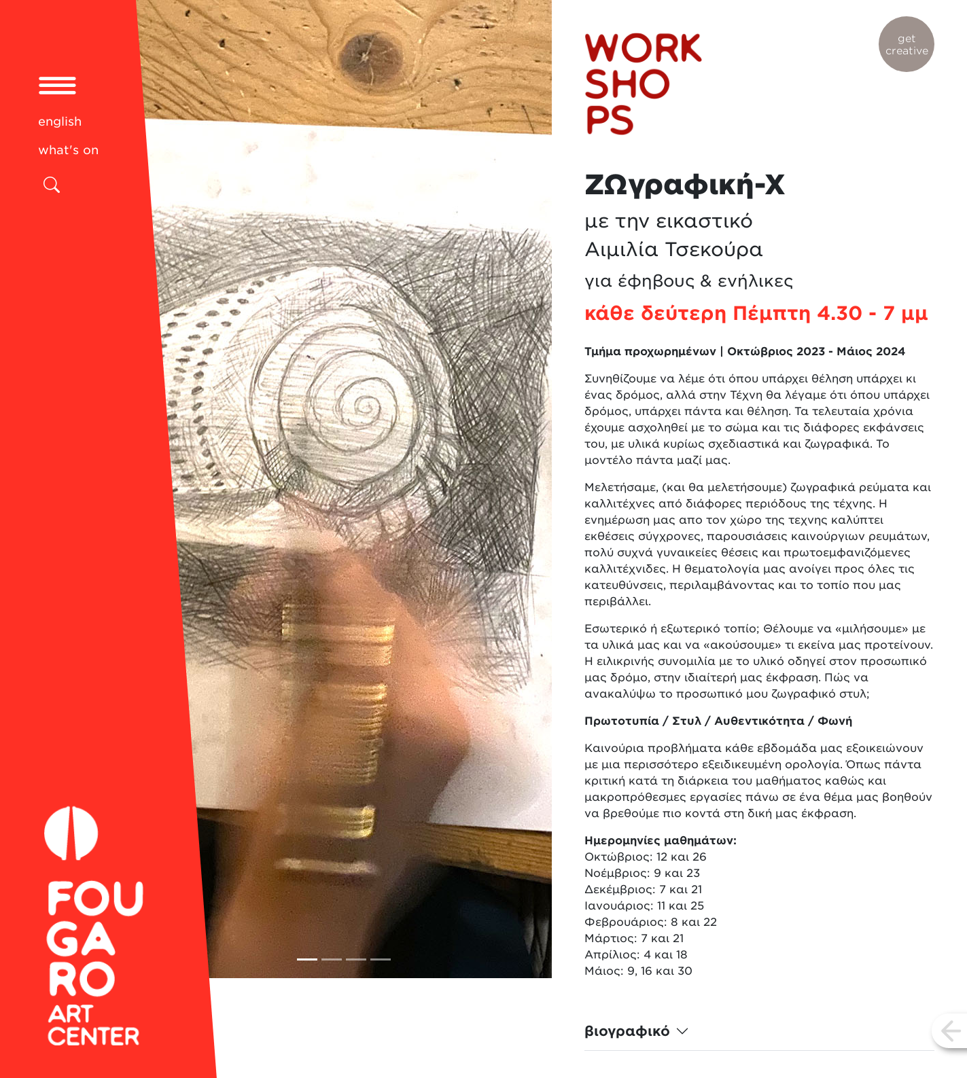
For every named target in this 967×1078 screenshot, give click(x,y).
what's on (68, 150)
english (60, 121)
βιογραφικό (627, 1031)
